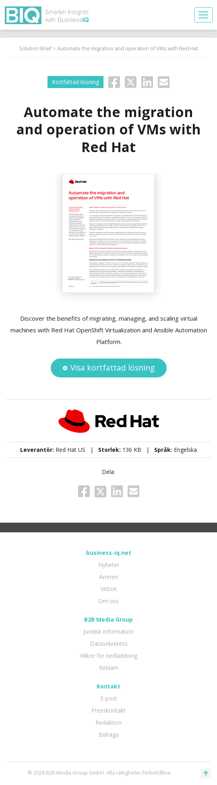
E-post (108, 698)
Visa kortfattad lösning (109, 367)
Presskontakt (108, 710)
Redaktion (108, 722)
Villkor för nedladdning (108, 655)
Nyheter (108, 565)
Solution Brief (35, 48)
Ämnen (108, 577)
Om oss (108, 601)
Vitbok (109, 589)
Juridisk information (108, 631)
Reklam (108, 668)
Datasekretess (109, 643)
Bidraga (109, 734)
